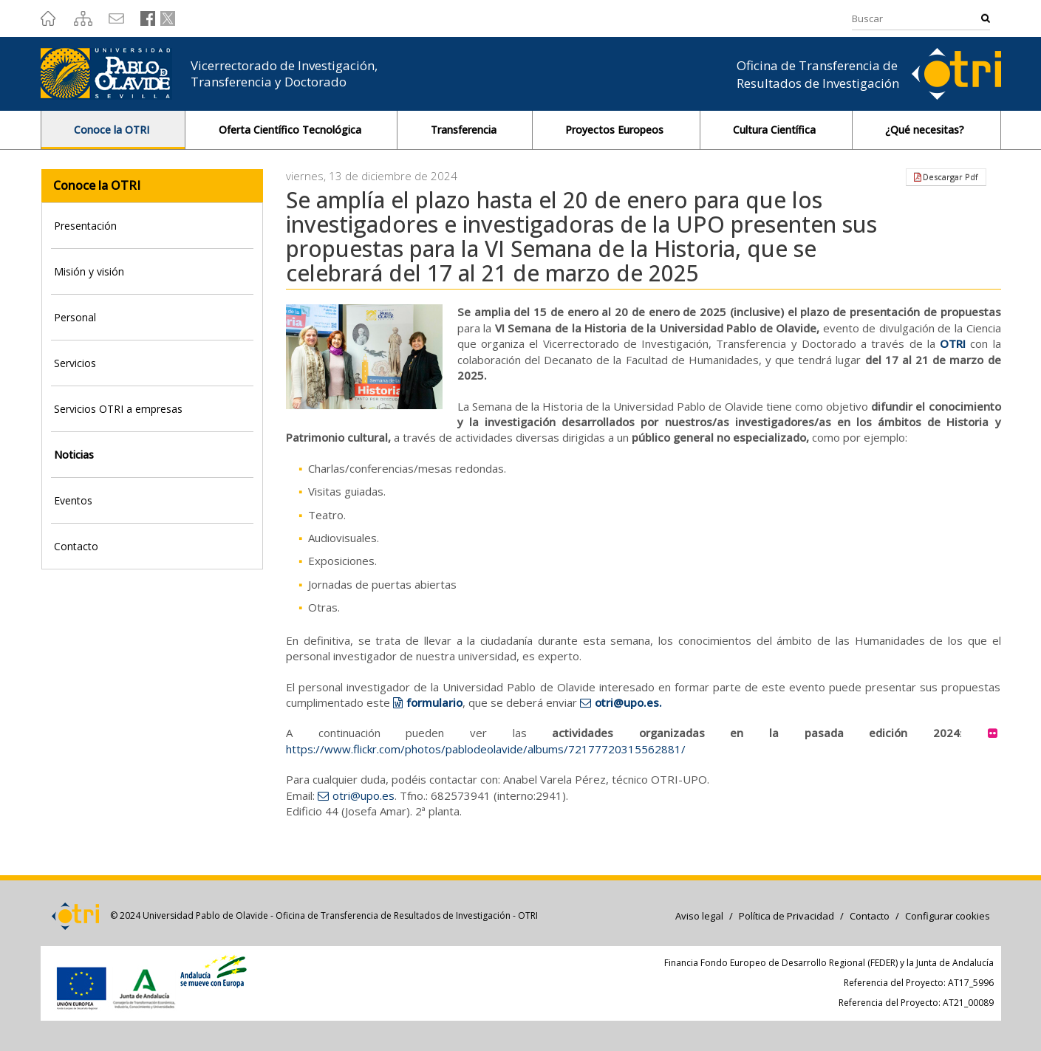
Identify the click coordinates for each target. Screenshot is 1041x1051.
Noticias (74, 455)
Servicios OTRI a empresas (118, 409)
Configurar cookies (947, 915)
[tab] (152, 225)
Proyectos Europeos (615, 130)
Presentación (85, 226)
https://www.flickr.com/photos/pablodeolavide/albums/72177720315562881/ (486, 749)
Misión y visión (89, 271)
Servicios (75, 363)
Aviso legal (699, 915)
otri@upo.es (363, 795)
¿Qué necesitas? (926, 130)
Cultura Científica (776, 130)
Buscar (985, 18)
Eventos (73, 500)
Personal (75, 317)
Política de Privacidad (786, 915)
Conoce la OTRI (113, 130)
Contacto (76, 546)
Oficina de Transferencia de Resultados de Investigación (818, 74)
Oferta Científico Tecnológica (291, 130)
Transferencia (465, 130)
